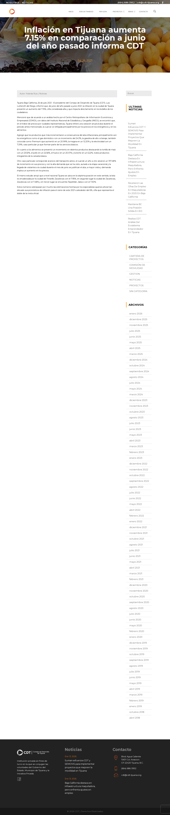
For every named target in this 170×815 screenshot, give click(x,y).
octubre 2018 (136, 712)
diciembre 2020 (138, 585)
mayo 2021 (135, 561)
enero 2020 (135, 637)
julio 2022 (134, 492)
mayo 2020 (135, 625)
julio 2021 (134, 550)
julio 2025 (134, 331)
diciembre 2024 (138, 359)
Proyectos (117, 12)
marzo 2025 (136, 354)
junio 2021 (135, 556)
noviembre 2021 (138, 533)
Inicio (71, 12)
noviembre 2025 (138, 325)
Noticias (27, 3)
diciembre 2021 (138, 527)
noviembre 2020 (138, 590)
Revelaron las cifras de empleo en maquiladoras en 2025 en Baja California (137, 190)
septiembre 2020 (139, 602)
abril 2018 (134, 717)
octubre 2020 (137, 596)
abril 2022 (134, 510)
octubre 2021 (136, 538)
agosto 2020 (136, 608)
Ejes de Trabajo (86, 12)
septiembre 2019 (139, 660)
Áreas (130, 12)
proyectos (136, 285)
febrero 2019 (136, 700)
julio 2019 (134, 671)
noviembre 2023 (138, 406)
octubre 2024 (137, 365)
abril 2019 (134, 689)
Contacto (143, 12)
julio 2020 (134, 614)
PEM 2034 (103, 12)
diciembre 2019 (138, 642)
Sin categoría (138, 291)
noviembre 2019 (138, 648)
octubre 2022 (137, 475)
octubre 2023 (137, 411)
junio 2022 (135, 498)
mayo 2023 (135, 435)
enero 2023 (135, 458)
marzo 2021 (135, 573)
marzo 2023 (136, 446)
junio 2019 (135, 677)
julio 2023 (134, 423)
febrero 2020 (136, 631)
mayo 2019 (135, 683)
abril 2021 (134, 567)
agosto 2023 (136, 417)
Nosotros (13, 3)
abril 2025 (134, 348)
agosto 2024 (136, 377)
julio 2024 (134, 382)
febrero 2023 (136, 452)
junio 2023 (135, 429)
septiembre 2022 (139, 481)
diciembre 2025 (138, 319)
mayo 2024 (135, 388)
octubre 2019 (136, 654)
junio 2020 (135, 619)
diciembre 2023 (138, 400)
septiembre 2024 (139, 371)
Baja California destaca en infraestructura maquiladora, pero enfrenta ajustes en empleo (136, 165)
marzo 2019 (135, 694)
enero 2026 (135, 313)
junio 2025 (135, 336)
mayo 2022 (135, 504)
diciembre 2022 (138, 463)
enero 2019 (135, 706)
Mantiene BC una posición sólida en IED (135, 207)
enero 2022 (135, 521)
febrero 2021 (136, 579)
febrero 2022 (136, 515)
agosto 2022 (136, 487)
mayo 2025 (135, 342)
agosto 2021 (136, 544)
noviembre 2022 (138, 469)
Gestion (134, 274)
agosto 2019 (136, 666)
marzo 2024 (136, 394)
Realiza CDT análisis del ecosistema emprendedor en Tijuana (135, 225)
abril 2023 (134, 440)
